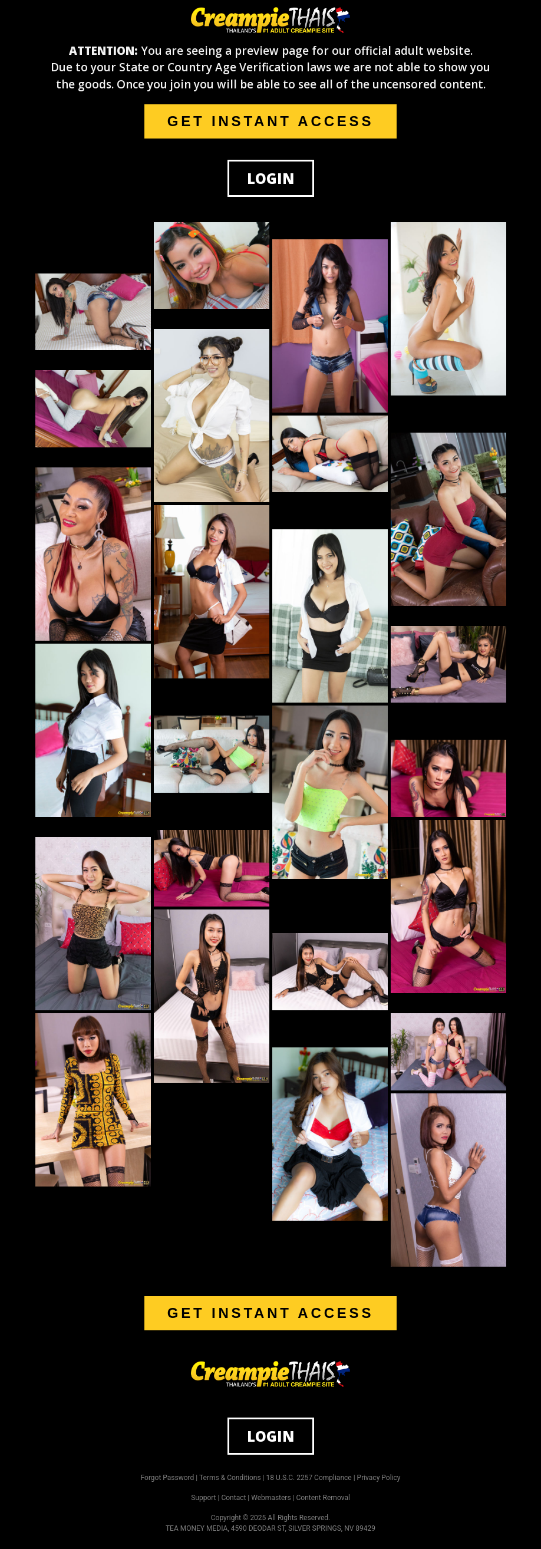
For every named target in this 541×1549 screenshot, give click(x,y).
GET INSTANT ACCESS (270, 121)
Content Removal (323, 1498)
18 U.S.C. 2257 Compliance (309, 1478)
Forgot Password (167, 1478)
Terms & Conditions (230, 1478)
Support (203, 1498)
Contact (233, 1498)
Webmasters (271, 1498)
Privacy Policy (379, 1478)
